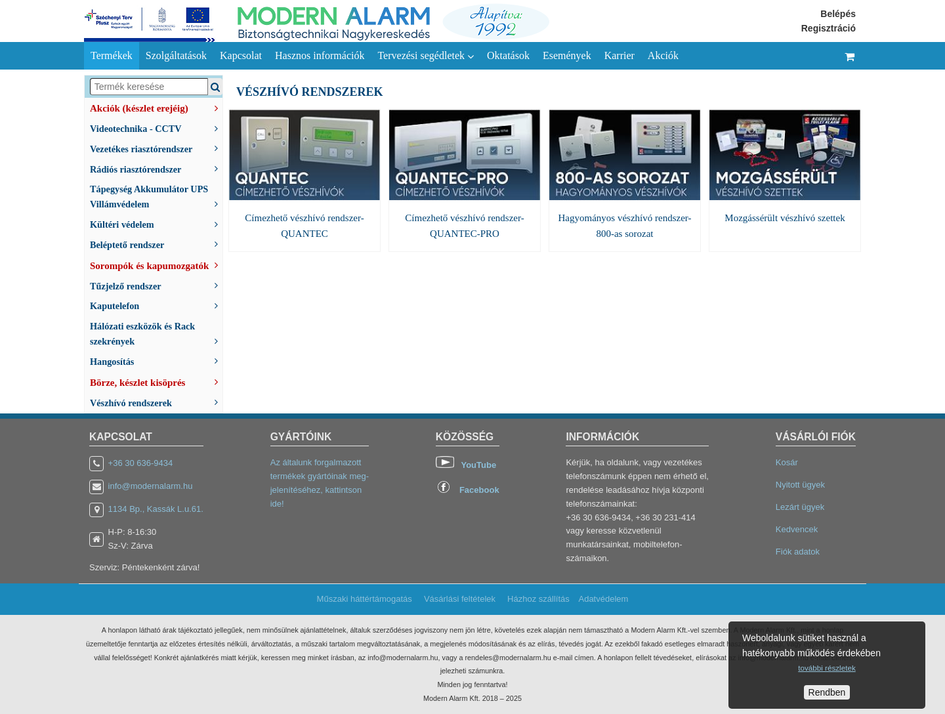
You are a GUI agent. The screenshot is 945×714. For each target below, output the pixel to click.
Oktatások (508, 55)
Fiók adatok (798, 551)
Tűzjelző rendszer (156, 285)
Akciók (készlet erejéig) (156, 107)
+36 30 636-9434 (140, 463)
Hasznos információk (319, 55)
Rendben (827, 692)
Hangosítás (156, 360)
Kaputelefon (156, 305)
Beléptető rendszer (156, 244)
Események (567, 55)
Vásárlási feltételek (459, 599)
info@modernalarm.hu (150, 486)
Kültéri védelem (156, 223)
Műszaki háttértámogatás (364, 599)
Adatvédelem (603, 599)
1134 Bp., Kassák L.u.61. (155, 509)
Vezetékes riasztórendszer (156, 148)
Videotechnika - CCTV (156, 127)
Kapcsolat (241, 55)
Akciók (663, 55)
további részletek (826, 667)
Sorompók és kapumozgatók (156, 264)
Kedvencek (797, 529)
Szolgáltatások (176, 55)
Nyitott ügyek (800, 485)
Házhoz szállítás (538, 599)
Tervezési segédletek (425, 56)
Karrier (619, 55)
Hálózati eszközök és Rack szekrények (156, 333)
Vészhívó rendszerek (156, 402)
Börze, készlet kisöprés (156, 381)
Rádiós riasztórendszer (156, 168)
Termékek (112, 55)
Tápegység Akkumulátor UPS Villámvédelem (156, 196)
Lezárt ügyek (800, 507)
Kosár (787, 462)
